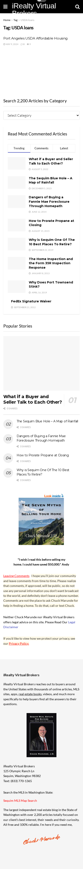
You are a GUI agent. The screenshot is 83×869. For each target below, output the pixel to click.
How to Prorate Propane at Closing (43, 455)
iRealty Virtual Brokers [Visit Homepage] (34, 9)
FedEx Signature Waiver (31, 301)
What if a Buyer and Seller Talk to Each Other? (51, 161)
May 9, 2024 (10, 44)
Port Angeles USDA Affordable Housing (35, 38)
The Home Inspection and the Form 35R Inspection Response (51, 263)
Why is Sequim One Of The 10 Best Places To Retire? (52, 242)
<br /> (41, 71)
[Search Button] (77, 6)
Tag (15, 20)
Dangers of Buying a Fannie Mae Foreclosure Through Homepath (49, 201)
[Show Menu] (5, 6)
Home (6, 20)
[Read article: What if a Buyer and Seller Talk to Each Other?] (41, 363)
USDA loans (27, 20)
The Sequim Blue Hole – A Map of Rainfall (50, 180)
